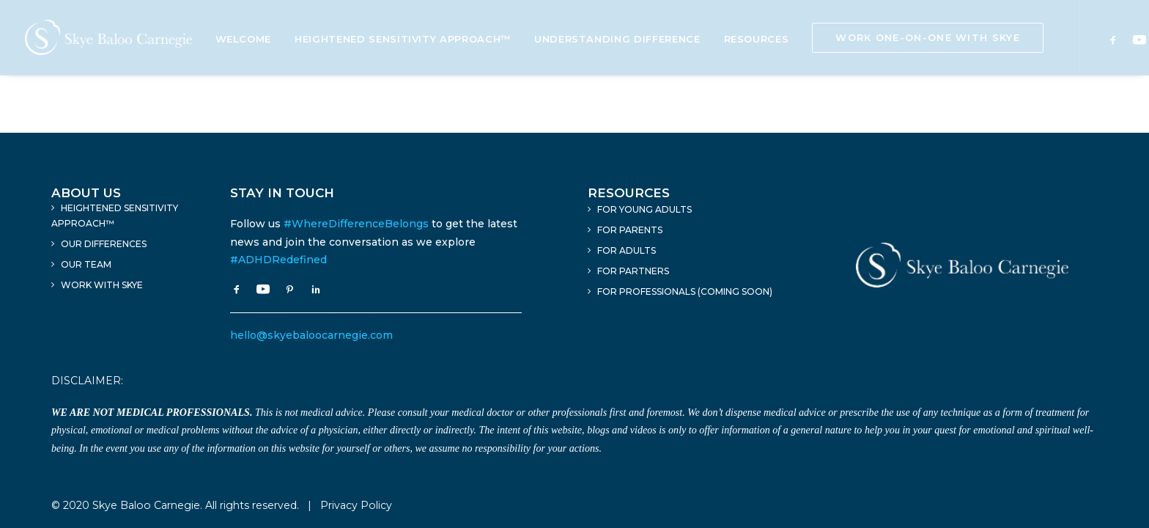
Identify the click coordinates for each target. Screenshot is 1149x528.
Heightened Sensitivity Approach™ (403, 39)
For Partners (633, 270)
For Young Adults (644, 209)
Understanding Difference (617, 39)
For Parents (629, 229)
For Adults (626, 250)
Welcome (243, 39)
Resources (756, 39)
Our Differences (104, 243)
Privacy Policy (356, 505)
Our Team (86, 264)
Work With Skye (102, 284)
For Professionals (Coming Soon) (684, 291)
